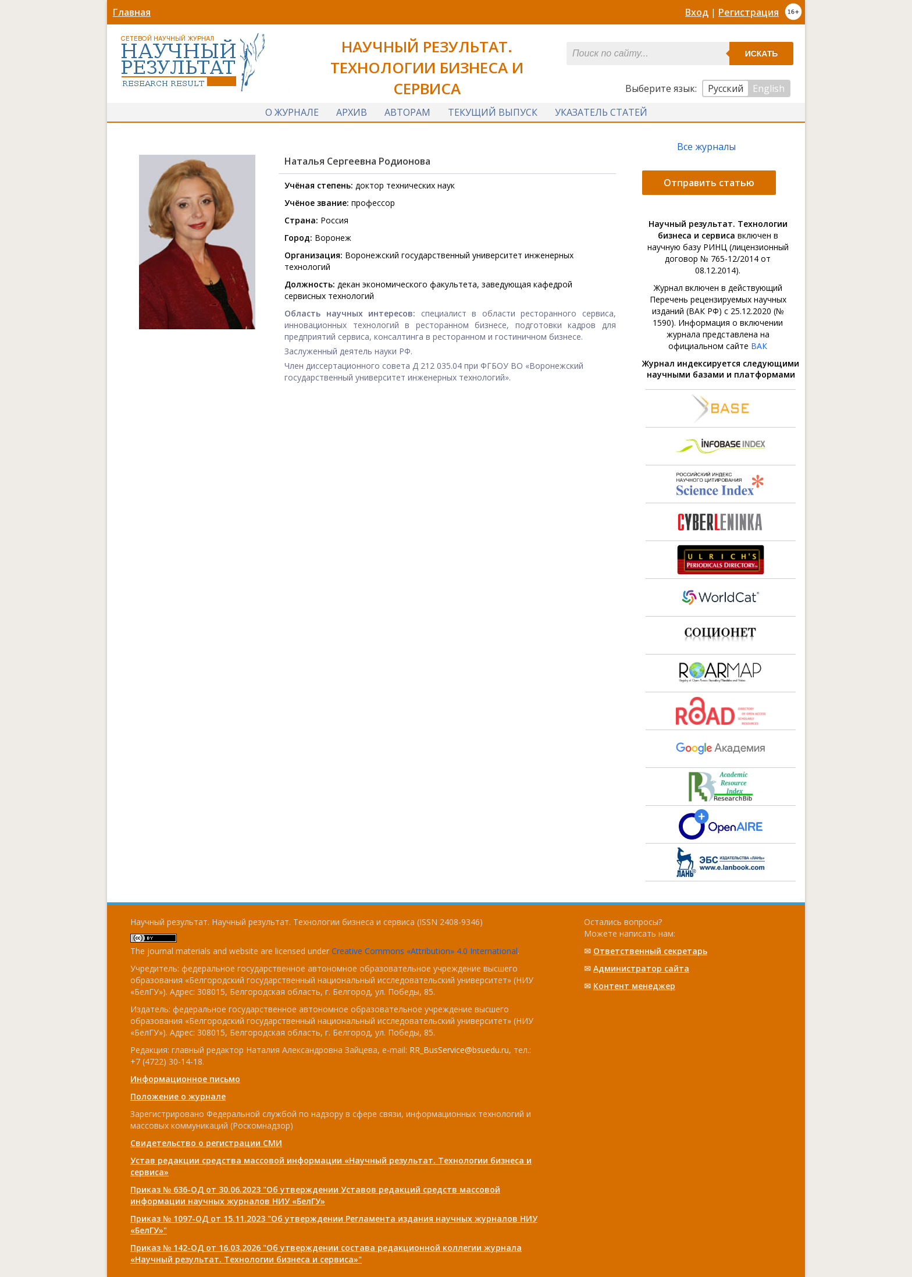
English (769, 88)
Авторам (407, 112)
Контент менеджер (634, 985)
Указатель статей (601, 112)
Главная (132, 12)
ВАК (759, 345)
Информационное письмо (185, 1078)
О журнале (292, 112)
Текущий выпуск (492, 112)
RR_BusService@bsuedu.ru (459, 1049)
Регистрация (748, 12)
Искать (761, 53)
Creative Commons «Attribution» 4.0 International (425, 950)
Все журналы (706, 146)
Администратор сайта (641, 968)
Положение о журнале (178, 1096)
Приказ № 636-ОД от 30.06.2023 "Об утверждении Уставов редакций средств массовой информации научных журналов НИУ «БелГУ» (315, 1195)
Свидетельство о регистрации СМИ (206, 1142)
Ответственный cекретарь (650, 950)
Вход (696, 12)
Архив (351, 112)
